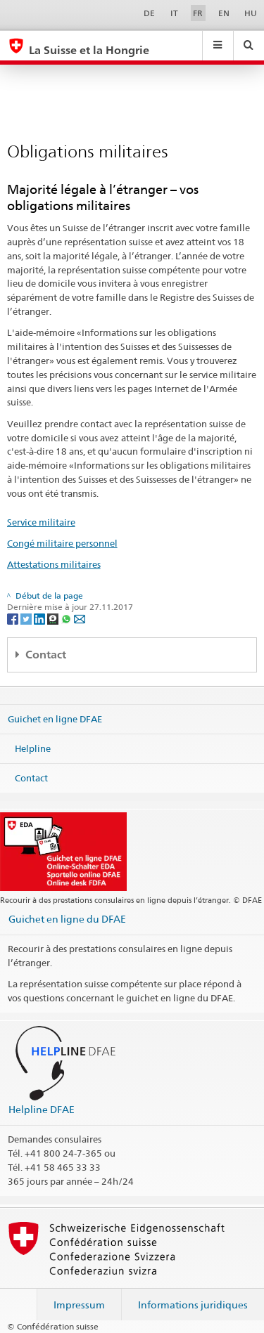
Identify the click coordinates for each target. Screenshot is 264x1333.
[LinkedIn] (40, 618)
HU (250, 13)
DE (149, 13)
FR (198, 13)
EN (224, 13)
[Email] (79, 618)
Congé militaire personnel (62, 543)
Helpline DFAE (41, 1109)
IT (174, 13)
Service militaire (41, 522)
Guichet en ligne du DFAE (67, 919)
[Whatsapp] (67, 618)
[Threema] (54, 618)
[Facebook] (13, 618)
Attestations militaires (54, 564)
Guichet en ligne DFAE (55, 718)
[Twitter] (27, 618)
